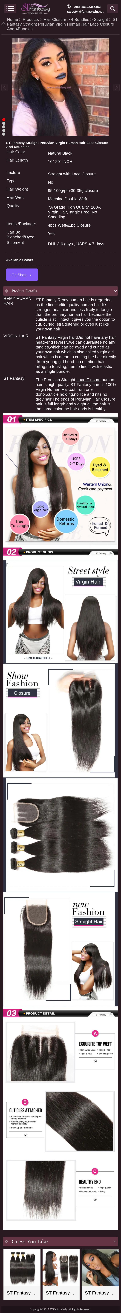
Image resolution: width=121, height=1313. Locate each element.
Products (31, 19)
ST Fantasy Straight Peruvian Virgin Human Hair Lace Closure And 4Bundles (62, 24)
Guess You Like (30, 1241)
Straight (101, 19)
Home (12, 19)
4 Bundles (80, 19)
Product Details (24, 291)
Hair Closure (54, 19)
